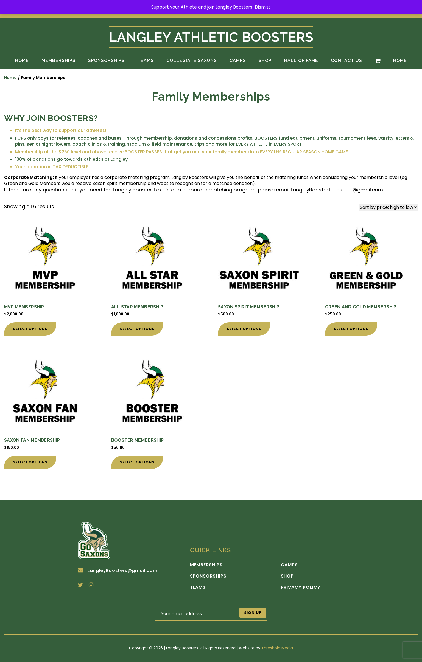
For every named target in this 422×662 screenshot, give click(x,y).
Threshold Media (277, 648)
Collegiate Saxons (191, 60)
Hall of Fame (301, 60)
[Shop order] (388, 207)
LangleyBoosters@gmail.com (118, 570)
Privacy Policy (300, 587)
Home (22, 60)
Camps (238, 60)
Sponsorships (106, 60)
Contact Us (346, 60)
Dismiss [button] (263, 7)
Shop (265, 60)
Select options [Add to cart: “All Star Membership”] (137, 328)
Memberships (58, 60)
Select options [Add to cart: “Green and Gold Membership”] (351, 328)
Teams (145, 60)
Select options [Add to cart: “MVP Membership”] (30, 328)
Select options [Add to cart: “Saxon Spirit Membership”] (244, 328)
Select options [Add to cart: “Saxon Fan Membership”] (30, 462)
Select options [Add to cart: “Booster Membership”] (137, 462)
